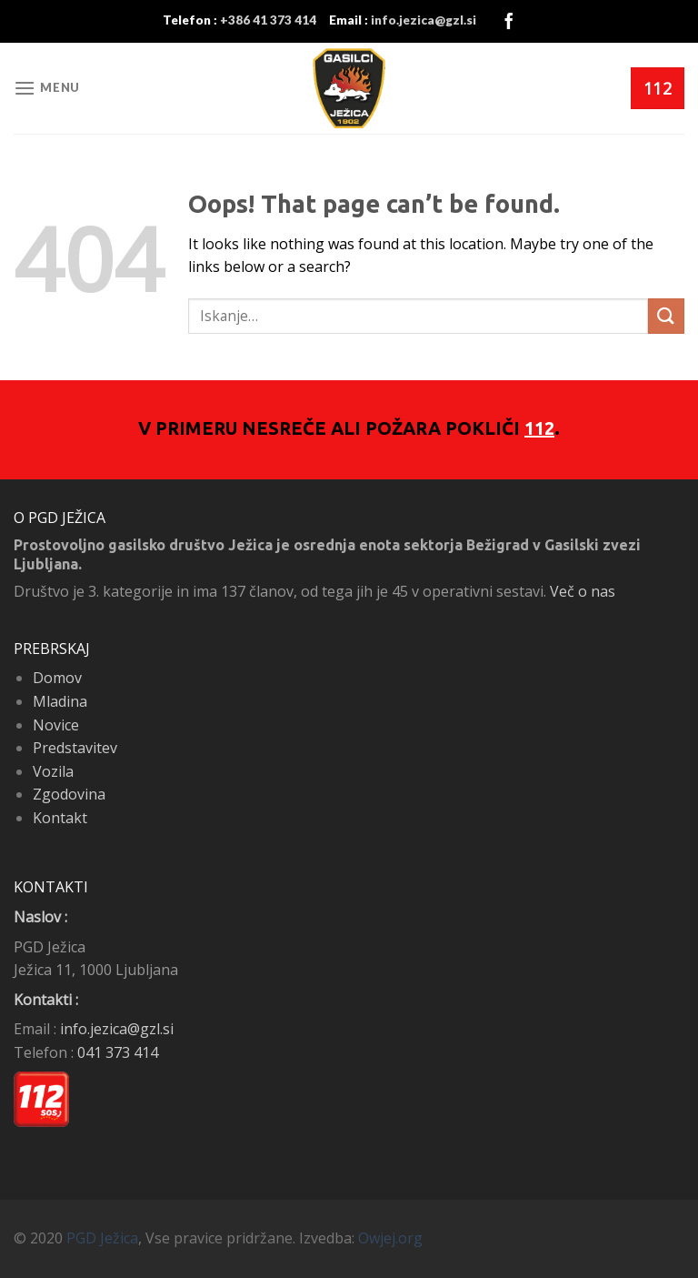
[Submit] (666, 316)
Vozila (53, 771)
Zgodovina (69, 794)
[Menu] (47, 87)
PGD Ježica (102, 1238)
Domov (57, 678)
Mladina (60, 701)
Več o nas (582, 591)
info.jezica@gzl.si (117, 1029)
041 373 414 (117, 1052)
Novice (56, 725)
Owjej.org (390, 1238)
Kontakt (60, 818)
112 (539, 428)
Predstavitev (75, 748)
